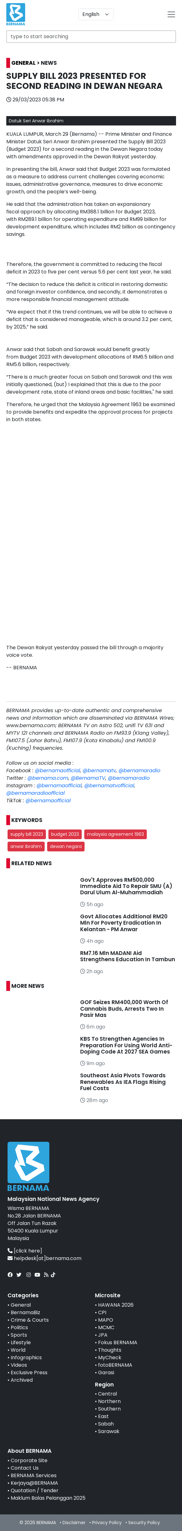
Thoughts (109, 1350)
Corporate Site (29, 1460)
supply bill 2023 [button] (26, 834)
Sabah (106, 1423)
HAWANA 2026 (116, 1305)
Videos (19, 1365)
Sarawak (108, 1431)
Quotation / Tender (34, 1490)
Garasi (106, 1372)
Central (107, 1393)
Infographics (26, 1357)
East (103, 1416)
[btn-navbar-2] (171, 14)
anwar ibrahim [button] (26, 846)
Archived (22, 1380)
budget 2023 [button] (65, 834)
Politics (19, 1327)
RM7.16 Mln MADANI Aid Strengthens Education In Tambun (127, 956)
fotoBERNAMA (115, 1365)
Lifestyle (21, 1342)
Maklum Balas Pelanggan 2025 (48, 1498)
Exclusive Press (29, 1372)
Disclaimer (74, 1522)
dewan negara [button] (66, 846)
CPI (102, 1312)
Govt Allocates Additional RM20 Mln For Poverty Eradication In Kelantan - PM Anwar (124, 923)
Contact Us (25, 1468)
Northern (109, 1401)
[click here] (28, 1250)
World (18, 1350)
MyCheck (109, 1357)
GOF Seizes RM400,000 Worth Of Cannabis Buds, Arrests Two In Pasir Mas (124, 1008)
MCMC (106, 1327)
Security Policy (144, 1522)
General (21, 1305)
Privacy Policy (107, 1522)
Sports (19, 1335)
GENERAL (23, 63)
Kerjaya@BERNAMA (34, 1483)
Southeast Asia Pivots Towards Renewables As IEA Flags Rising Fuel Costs (123, 1082)
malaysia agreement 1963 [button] (115, 834)
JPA (103, 1335)
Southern (109, 1408)
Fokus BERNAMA (117, 1342)
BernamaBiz (25, 1312)
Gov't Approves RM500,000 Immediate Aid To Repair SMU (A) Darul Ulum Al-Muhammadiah (126, 886)
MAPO (105, 1320)
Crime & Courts (30, 1320)
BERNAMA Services (34, 1475)
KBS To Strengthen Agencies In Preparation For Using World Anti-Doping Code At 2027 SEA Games (126, 1045)
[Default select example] (95, 14)
